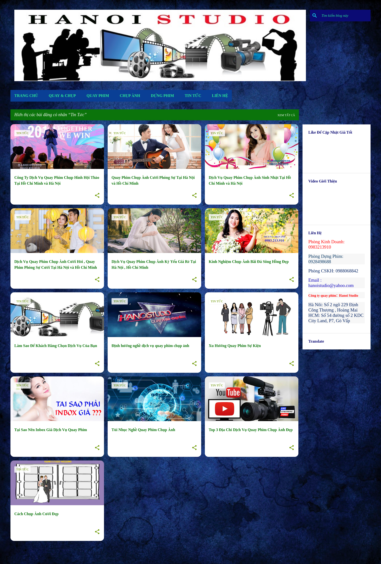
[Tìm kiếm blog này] (345, 15)
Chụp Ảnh (130, 96)
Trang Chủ (26, 96)
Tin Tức (193, 96)
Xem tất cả (286, 115)
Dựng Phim (162, 96)
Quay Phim (98, 96)
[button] (97, 195)
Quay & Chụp (62, 96)
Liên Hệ (220, 96)
